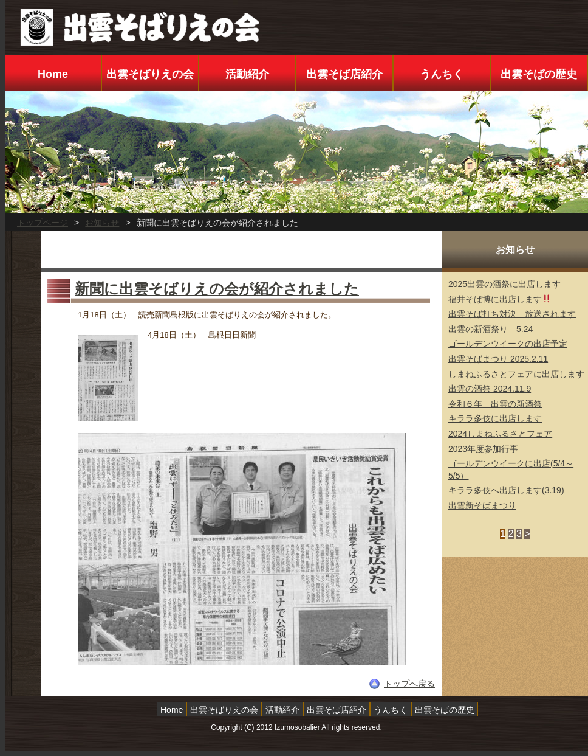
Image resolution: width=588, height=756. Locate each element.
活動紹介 (247, 74)
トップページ (42, 222)
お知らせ (102, 222)
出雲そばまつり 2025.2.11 (498, 359)
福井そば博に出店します (499, 299)
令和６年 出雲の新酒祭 (495, 404)
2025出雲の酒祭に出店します (508, 284)
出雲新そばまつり (482, 505)
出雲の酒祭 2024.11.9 (489, 389)
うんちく (441, 74)
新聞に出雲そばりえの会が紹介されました (217, 288)
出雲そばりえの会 (150, 74)
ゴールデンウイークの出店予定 (507, 344)
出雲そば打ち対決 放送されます (512, 314)
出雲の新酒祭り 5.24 (490, 329)
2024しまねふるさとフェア (500, 434)
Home (53, 74)
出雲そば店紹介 (344, 74)
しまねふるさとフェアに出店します (516, 374)
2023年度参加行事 (483, 449)
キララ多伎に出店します (495, 418)
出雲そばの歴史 (539, 74)
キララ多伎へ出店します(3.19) (506, 490)
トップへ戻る (409, 683)
